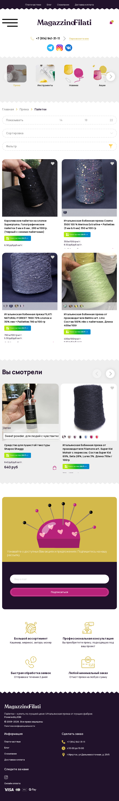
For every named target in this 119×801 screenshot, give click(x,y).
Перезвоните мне (79, 38)
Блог (49, 4)
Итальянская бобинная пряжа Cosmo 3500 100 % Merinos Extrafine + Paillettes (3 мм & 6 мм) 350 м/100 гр (89, 224)
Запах (6, 428)
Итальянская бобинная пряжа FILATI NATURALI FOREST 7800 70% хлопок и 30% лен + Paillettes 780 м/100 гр (28, 318)
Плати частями (33, 4)
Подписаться (59, 592)
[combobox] (59, 133)
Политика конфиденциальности (19, 726)
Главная (8, 109)
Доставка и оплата (84, 4)
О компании (63, 4)
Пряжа (24, 109)
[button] (110, 76)
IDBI (19, 717)
